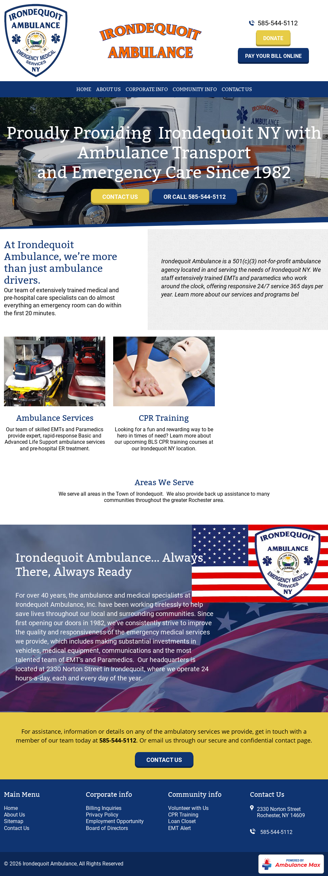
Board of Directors (107, 828)
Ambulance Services (54, 418)
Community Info (195, 89)
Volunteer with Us (188, 808)
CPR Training (164, 418)
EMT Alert (179, 828)
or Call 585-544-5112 (195, 196)
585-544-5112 (278, 23)
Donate (273, 38)
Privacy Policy (102, 815)
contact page (293, 740)
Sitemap (13, 821)
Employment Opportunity (115, 821)
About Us (108, 89)
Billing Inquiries (103, 808)
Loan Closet (182, 821)
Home (83, 89)
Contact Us (237, 89)
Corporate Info (147, 89)
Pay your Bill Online (273, 56)
